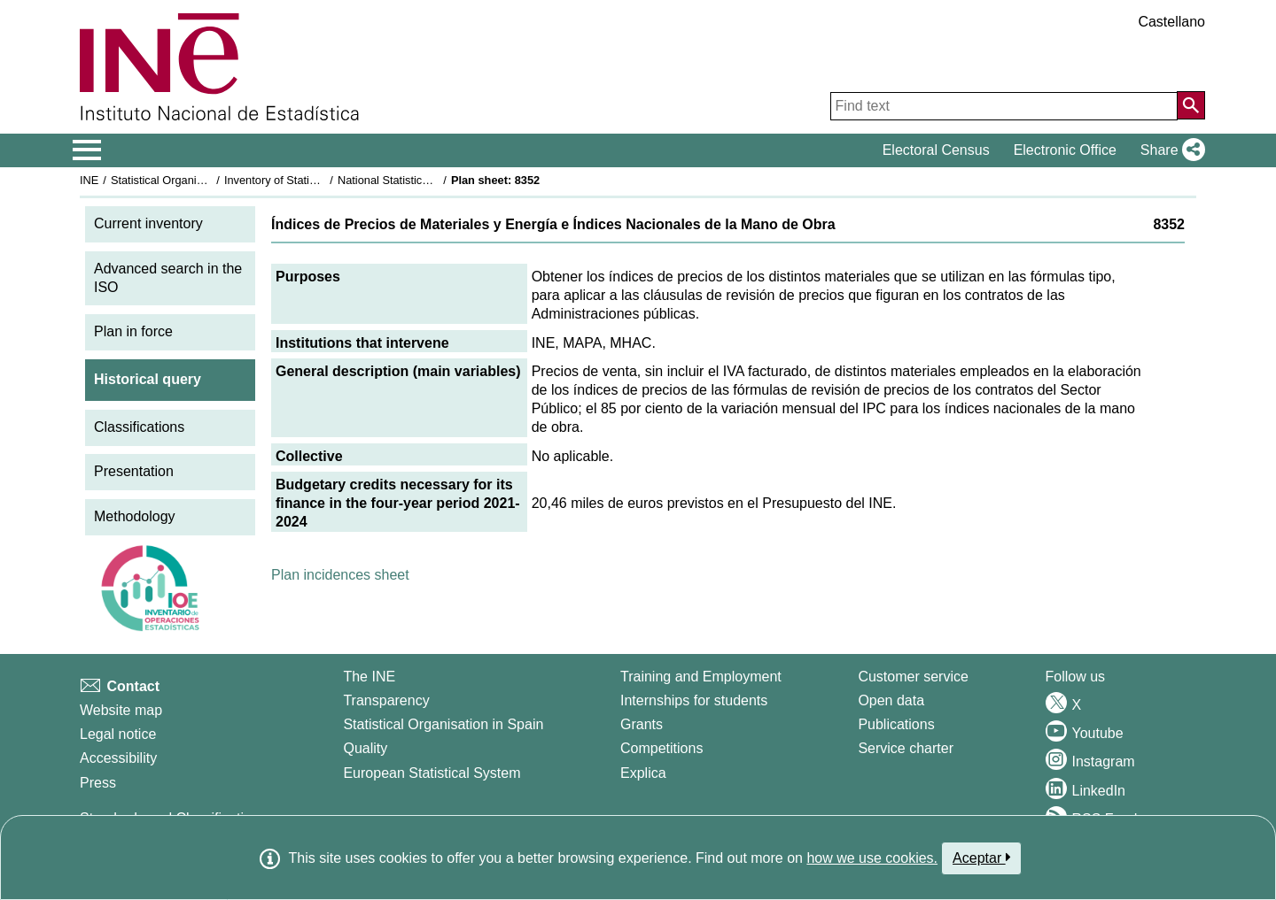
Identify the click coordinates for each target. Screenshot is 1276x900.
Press (98, 782)
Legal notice (118, 734)
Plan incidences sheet (340, 574)
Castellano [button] (1171, 21)
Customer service (913, 676)
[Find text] (1004, 106)
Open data (891, 700)
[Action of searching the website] (1191, 105)
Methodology (134, 516)
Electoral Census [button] (936, 150)
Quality (365, 748)
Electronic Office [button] (1065, 150)
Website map (121, 710)
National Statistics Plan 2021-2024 (424, 180)
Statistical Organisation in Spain (191, 180)
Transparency (386, 700)
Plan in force (133, 331)
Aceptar (981, 857)
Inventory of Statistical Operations (308, 180)
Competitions (661, 748)
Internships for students (693, 700)
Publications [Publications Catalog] (896, 724)
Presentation (134, 471)
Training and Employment (701, 676)
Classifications (139, 427)
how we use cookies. (872, 857)
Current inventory (148, 223)
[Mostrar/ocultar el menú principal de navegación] (87, 150)
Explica (643, 773)
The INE (369, 676)
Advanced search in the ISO (168, 278)
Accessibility (118, 757)
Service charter (905, 748)
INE (89, 180)
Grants (641, 724)
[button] (1169, 150)
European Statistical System (431, 773)
